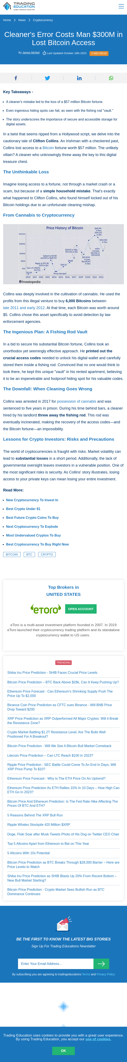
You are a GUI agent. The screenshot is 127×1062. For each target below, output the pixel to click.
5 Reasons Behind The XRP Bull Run (35, 815)
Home (7, 20)
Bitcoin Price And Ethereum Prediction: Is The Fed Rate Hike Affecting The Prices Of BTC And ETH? (62, 804)
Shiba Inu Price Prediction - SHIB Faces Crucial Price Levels (52, 672)
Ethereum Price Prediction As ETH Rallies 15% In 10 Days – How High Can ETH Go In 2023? (63, 790)
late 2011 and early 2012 (24, 308)
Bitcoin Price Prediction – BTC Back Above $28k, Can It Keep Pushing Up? (63, 682)
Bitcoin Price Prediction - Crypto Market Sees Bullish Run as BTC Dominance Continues (55, 892)
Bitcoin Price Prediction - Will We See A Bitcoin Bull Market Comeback (59, 746)
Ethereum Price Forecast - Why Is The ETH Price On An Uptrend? (56, 778)
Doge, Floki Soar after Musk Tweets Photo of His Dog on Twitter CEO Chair (63, 834)
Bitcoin (48, 148)
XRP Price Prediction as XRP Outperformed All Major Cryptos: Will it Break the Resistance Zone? (62, 721)
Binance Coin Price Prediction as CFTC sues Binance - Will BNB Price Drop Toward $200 (59, 707)
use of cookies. (98, 1039)
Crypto (47, 554)
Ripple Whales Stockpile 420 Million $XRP (38, 824)
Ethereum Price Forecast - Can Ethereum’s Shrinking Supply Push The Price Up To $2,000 (60, 694)
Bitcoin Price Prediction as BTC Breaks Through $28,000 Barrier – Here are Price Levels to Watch (63, 865)
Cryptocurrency (43, 20)
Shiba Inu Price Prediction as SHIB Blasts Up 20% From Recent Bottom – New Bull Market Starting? (62, 878)
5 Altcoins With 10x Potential (28, 853)
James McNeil (31, 52)
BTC (29, 554)
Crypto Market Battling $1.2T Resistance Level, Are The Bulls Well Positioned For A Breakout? (56, 734)
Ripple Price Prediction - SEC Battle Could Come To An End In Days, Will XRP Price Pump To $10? (61, 767)
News (22, 20)
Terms (86, 974)
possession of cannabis (76, 401)
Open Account (80, 609)
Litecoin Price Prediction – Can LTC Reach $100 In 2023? (50, 755)
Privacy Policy (106, 974)
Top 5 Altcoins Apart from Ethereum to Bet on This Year (48, 843)
